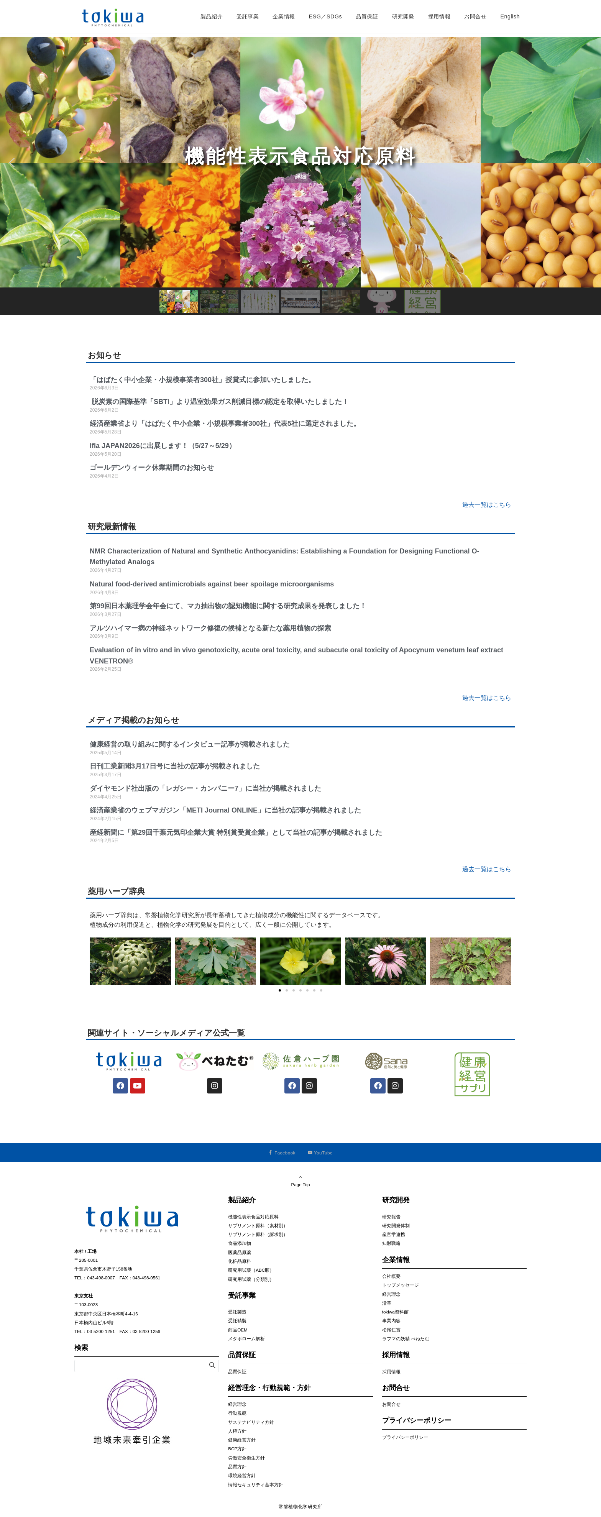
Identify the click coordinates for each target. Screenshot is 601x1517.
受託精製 (237, 1320)
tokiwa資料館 (395, 1311)
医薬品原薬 (239, 1252)
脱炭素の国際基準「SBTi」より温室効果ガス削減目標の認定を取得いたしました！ (219, 402)
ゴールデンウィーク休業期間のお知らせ (152, 467)
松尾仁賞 (391, 1329)
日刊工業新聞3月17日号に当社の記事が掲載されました (175, 766)
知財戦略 (391, 1243)
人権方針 (237, 1430)
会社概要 (391, 1276)
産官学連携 (393, 1234)
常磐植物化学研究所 (300, 1506)
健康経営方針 (242, 1439)
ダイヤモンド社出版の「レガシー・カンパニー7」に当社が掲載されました (205, 788)
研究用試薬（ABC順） (251, 1269)
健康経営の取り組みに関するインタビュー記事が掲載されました (190, 744)
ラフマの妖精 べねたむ (405, 1338)
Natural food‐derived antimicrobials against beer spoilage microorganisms (212, 584)
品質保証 (237, 1371)
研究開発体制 (396, 1225)
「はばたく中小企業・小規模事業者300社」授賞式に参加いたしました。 (203, 380)
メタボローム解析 (246, 1338)
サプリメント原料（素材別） (258, 1225)
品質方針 (237, 1466)
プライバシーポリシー (405, 1437)
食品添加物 (239, 1243)
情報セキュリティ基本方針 (255, 1484)
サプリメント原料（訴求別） (258, 1234)
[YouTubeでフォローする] (320, 1152)
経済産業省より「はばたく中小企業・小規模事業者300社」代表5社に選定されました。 (226, 423)
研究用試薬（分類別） (251, 1279)
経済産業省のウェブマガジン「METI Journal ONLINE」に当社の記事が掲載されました (225, 810)
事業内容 (391, 1320)
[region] (300, 176)
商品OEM (237, 1329)
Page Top (300, 1180)
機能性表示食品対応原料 (253, 1216)
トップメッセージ (400, 1284)
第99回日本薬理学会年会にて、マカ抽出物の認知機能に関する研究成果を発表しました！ (228, 606)
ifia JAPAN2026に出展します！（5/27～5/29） (163, 446)
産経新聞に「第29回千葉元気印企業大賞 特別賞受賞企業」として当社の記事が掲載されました (236, 832)
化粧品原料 (239, 1261)
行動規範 (237, 1412)
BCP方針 (237, 1448)
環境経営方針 (242, 1475)
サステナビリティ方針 (251, 1422)
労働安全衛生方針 (246, 1457)
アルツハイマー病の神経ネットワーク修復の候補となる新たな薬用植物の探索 (210, 628)
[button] (300, 162)
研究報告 (391, 1216)
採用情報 (391, 1371)
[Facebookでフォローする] (282, 1152)
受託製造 (237, 1311)
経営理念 (237, 1404)
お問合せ (391, 1404)
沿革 (386, 1302)
